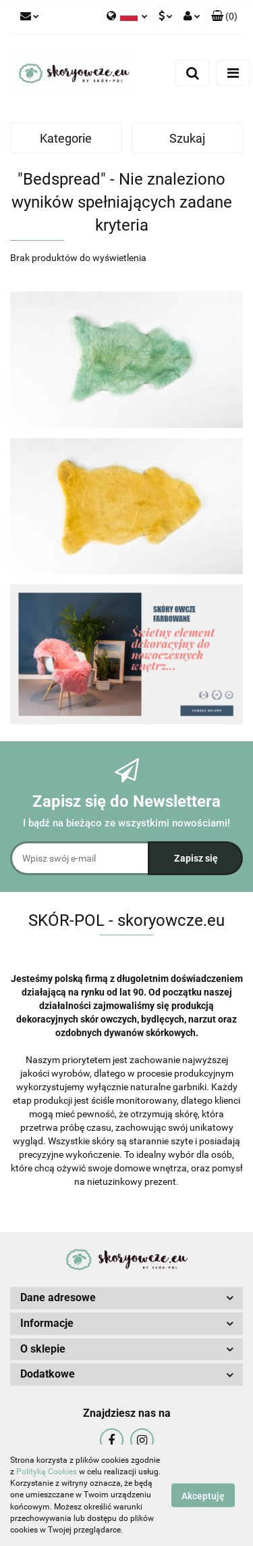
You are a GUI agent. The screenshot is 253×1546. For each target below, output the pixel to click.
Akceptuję (203, 1496)
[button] (224, 17)
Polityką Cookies (46, 1471)
